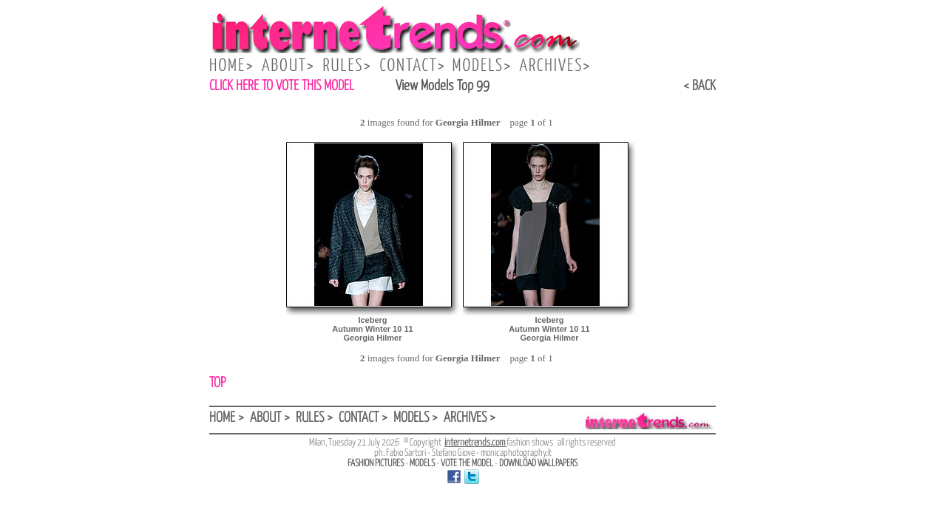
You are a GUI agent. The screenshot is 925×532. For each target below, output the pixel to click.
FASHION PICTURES (376, 463)
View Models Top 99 (442, 86)
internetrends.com (475, 443)
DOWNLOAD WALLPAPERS (538, 463)
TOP (217, 383)
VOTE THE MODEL (467, 463)
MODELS (422, 463)
